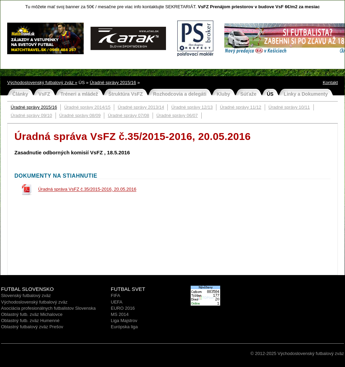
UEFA (116, 302)
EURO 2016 (123, 308)
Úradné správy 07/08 (128, 115)
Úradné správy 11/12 (240, 107)
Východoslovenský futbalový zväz (34, 302)
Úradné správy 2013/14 (141, 107)
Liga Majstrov (124, 320)
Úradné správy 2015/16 (113, 82)
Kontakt (330, 82)
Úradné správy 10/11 (289, 107)
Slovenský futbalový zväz (26, 295)
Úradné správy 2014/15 (87, 107)
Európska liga (124, 326)
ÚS (270, 94)
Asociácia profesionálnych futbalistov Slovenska (48, 308)
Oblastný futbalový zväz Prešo (31, 326)
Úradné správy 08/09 (80, 115)
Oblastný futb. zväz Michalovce (31, 314)
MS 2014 (120, 314)
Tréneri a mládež (79, 94)
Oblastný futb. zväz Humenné (30, 320)
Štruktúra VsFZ (125, 94)
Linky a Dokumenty (306, 94)
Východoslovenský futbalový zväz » (42, 82)
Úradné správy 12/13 (192, 107)
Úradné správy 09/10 (31, 115)
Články (20, 94)
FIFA (115, 295)
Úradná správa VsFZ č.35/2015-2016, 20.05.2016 (87, 189)
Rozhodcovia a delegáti (179, 94)
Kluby (223, 94)
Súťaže (248, 94)
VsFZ (44, 94)
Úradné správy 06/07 (177, 115)
